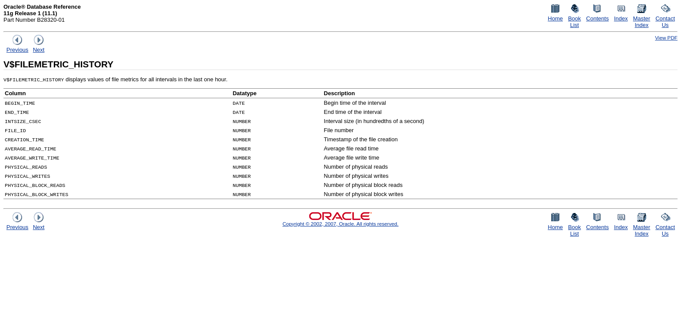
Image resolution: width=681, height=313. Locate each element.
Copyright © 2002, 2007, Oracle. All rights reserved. (340, 223)
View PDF (666, 37)
